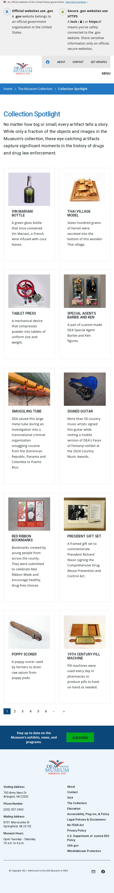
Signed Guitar (80, 411)
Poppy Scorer (24, 654)
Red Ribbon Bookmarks (22, 538)
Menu (106, 73)
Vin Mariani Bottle (22, 213)
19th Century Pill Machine (83, 656)
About (61, 62)
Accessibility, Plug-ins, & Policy (88, 814)
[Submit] (80, 737)
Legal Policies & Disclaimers (86, 819)
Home (8, 89)
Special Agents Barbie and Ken (81, 315)
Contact (78, 62)
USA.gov (73, 845)
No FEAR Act (75, 825)
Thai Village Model (79, 213)
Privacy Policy (76, 830)
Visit (70, 797)
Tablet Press (24, 313)
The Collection (77, 803)
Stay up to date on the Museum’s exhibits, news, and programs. (34, 737)
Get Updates (99, 62)
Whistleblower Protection (84, 851)
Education (74, 808)
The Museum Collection (35, 89)
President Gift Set (84, 536)
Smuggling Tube (27, 411)
